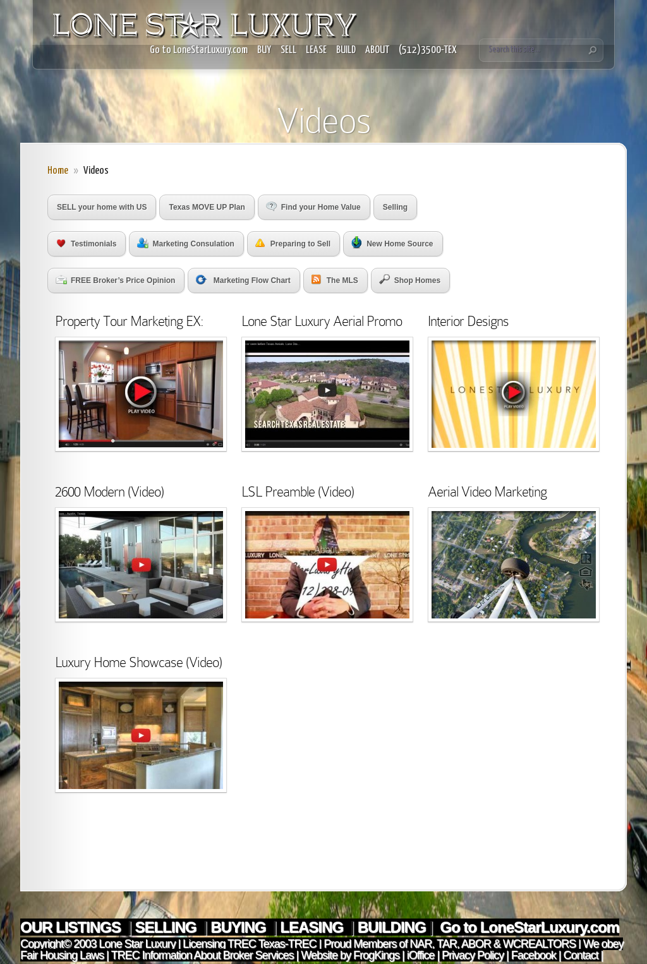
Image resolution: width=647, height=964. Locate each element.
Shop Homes (409, 279)
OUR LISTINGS (72, 927)
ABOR (476, 943)
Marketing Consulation (185, 243)
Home (57, 171)
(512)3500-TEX (428, 50)
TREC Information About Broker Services (202, 955)
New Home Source (392, 242)
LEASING (313, 927)
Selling (395, 207)
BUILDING (392, 927)
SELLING (167, 927)
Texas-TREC (287, 943)
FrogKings (375, 955)
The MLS (334, 279)
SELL (288, 50)
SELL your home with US (102, 207)
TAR (445, 943)
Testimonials (86, 243)
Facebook (533, 955)
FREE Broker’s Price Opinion (115, 280)
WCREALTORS (538, 943)
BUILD (346, 50)
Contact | (583, 955)
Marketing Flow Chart (243, 280)
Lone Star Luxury (137, 943)
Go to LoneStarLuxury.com (199, 50)
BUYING (239, 927)
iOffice (421, 955)
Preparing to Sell (292, 243)
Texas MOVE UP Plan (207, 207)
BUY (264, 50)
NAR (419, 943)
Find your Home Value (313, 207)
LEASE (316, 50)
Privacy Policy (473, 955)
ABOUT (377, 50)
